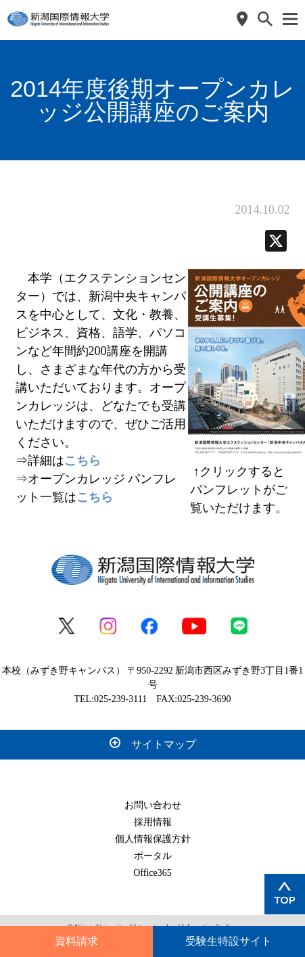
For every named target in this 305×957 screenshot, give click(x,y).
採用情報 (153, 822)
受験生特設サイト (228, 941)
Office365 (152, 873)
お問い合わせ (152, 805)
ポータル (153, 856)
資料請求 (76, 941)
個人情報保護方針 (153, 839)
